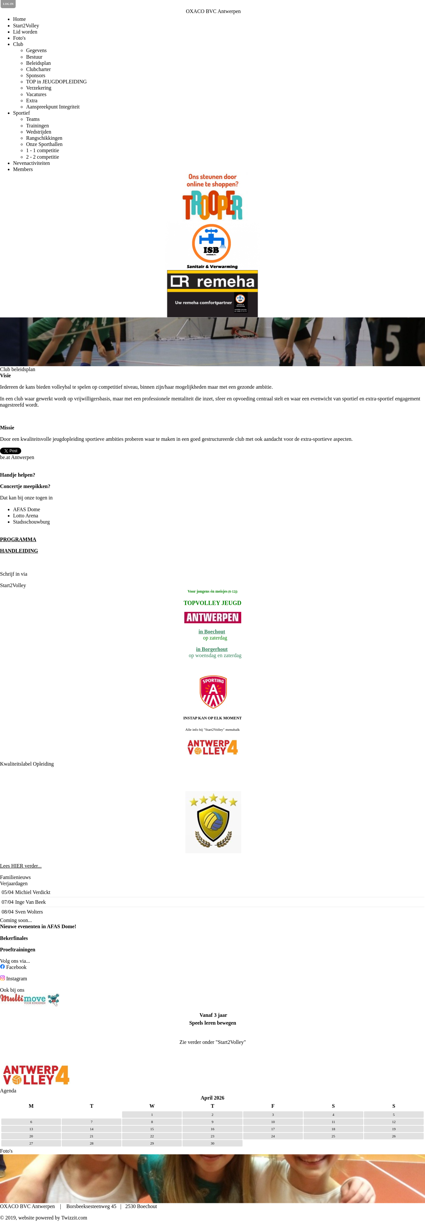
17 (273, 1129)
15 (152, 1129)
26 (394, 1136)
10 (273, 1122)
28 (91, 1143)
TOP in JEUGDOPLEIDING (56, 81)
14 (91, 1129)
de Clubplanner (46, 574)
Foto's (19, 38)
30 (212, 1143)
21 (91, 1136)
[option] (212, 196)
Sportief (21, 113)
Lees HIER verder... (21, 866)
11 (333, 1122)
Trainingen (37, 125)
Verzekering (38, 88)
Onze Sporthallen (44, 144)
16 (212, 1129)
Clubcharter (38, 69)
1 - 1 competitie (42, 150)
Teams (33, 119)
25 (333, 1136)
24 (273, 1136)
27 (31, 1143)
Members (23, 169)
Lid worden (25, 32)
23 (212, 1136)
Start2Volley (26, 25)
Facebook (16, 967)
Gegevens (36, 50)
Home (19, 19)
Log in (8, 4)
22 (152, 1136)
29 (152, 1143)
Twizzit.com (74, 1217)
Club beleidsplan (17, 369)
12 (394, 1122)
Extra (32, 100)
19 (394, 1129)
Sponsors (35, 75)
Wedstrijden (38, 132)
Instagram (16, 978)
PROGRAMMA (18, 539)
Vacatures (36, 94)
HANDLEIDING (19, 551)
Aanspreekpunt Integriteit (53, 106)
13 (31, 1129)
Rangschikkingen (44, 138)
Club (18, 44)
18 (333, 1129)
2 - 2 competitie (42, 157)
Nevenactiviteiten (31, 163)
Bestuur (34, 57)
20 (31, 1136)
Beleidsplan (38, 63)
